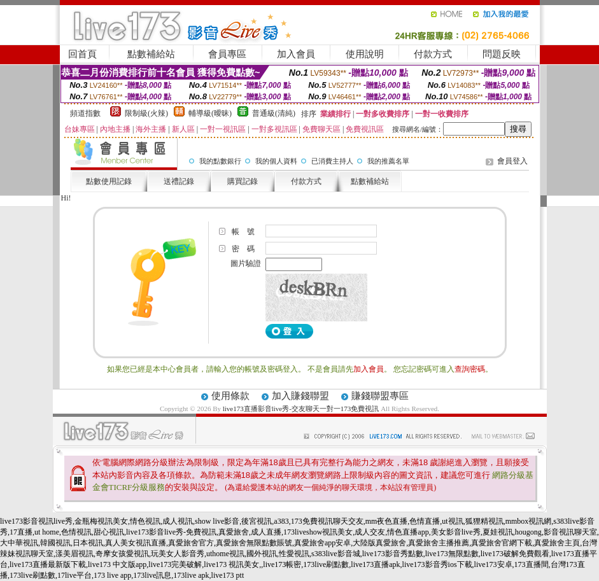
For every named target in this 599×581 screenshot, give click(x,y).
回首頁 (82, 54)
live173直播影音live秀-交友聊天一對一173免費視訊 (301, 408)
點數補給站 (151, 54)
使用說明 (365, 54)
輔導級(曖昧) (210, 113)
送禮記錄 (179, 181)
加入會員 (296, 54)
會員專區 (227, 54)
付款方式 (433, 54)
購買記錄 (242, 181)
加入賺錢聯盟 (300, 396)
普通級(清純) (273, 113)
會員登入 (512, 161)
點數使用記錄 (109, 181)
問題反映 (502, 54)
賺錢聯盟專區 (380, 396)
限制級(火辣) (146, 113)
